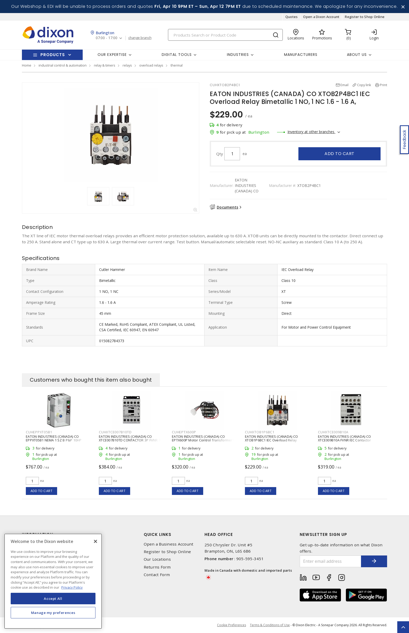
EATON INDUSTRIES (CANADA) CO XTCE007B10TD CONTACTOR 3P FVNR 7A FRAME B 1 (131, 440)
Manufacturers (300, 54)
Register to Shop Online (364, 16)
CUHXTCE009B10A (333, 432)
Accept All (53, 598)
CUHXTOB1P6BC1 (259, 432)
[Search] (225, 35)
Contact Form (157, 574)
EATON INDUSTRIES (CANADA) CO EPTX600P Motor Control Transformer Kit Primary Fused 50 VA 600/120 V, (204, 440)
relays (127, 65)
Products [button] (52, 54)
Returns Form (157, 567)
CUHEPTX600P (184, 432)
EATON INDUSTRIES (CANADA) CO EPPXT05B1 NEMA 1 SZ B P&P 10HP (54, 438)
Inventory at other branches (311, 131)
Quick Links (157, 534)
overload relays (151, 65)
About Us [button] (357, 54)
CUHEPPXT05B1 (39, 432)
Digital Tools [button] (177, 54)
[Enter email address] (330, 561)
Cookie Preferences (231, 625)
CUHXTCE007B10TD (115, 432)
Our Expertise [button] (112, 54)
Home (26, 65)
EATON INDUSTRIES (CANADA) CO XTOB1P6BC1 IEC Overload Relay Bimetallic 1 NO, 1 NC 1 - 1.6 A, (271, 440)
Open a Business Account (169, 544)
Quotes (291, 16)
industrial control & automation (63, 65)
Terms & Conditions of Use (270, 625)
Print (383, 84)
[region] (53, 581)
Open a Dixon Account (321, 16)
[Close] (95, 541)
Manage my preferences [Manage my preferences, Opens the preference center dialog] (53, 612)
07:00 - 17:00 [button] (106, 38)
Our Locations (157, 559)
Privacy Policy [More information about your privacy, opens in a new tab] (72, 587)
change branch (140, 38)
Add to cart (339, 154)
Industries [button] (238, 54)
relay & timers (104, 65)
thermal (177, 65)
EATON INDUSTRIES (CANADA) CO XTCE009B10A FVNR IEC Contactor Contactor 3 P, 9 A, (344, 440)
